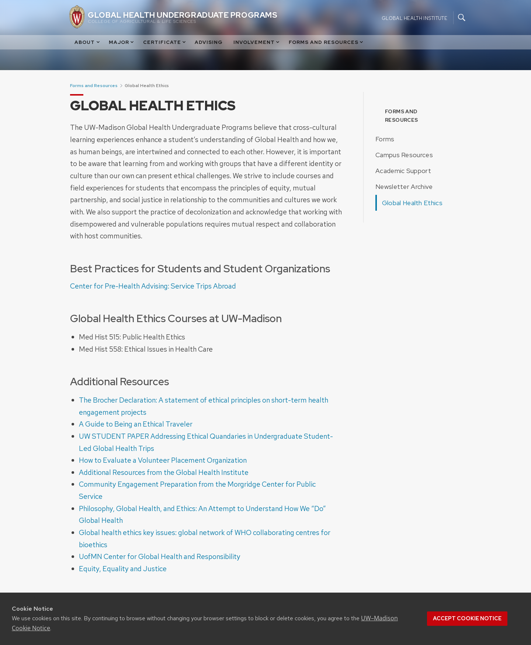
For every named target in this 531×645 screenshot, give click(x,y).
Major (122, 42)
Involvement (257, 42)
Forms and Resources (326, 42)
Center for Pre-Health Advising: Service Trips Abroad (153, 286)
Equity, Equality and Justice (123, 568)
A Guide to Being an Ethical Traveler (135, 424)
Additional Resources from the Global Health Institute (164, 472)
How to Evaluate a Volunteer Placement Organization (163, 460)
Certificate (165, 42)
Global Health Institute (414, 18)
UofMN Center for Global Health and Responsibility (159, 556)
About (87, 42)
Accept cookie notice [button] (467, 618)
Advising (209, 42)
